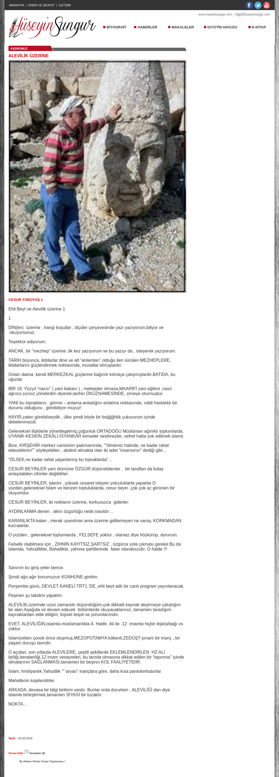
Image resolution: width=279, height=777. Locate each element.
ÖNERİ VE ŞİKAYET (41, 5)
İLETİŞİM (65, 5)
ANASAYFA (16, 5)
